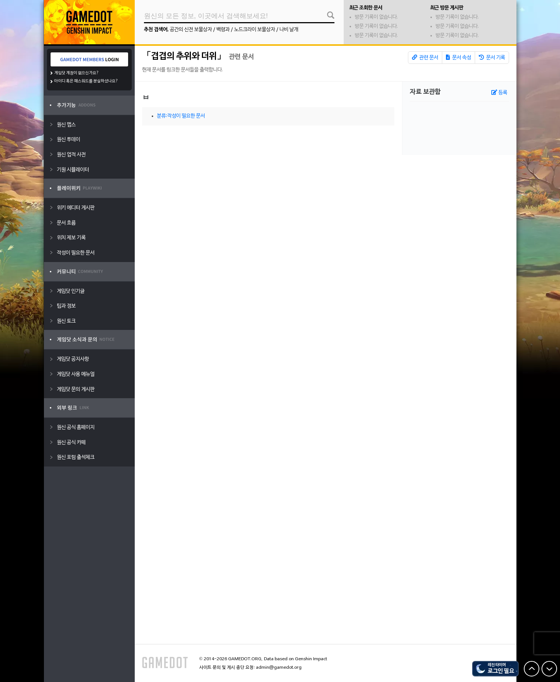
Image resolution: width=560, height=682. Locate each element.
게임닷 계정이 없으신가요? (76, 73)
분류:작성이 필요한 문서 (181, 116)
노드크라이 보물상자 (254, 29)
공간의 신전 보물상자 (191, 29)
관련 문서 (425, 58)
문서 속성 (458, 58)
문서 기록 (492, 58)
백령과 (223, 29)
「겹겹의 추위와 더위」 (184, 56)
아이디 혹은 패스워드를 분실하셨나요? (86, 81)
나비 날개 (288, 29)
